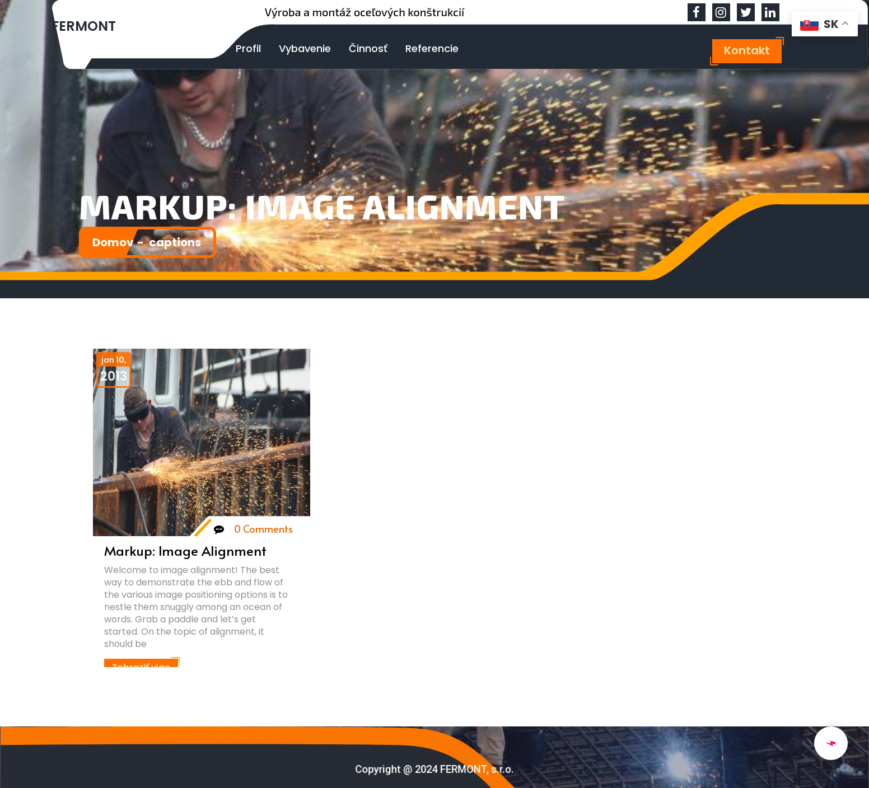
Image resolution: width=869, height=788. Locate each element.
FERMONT (84, 26)
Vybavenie (305, 48)
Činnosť (368, 48)
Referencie (432, 48)
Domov (121, 242)
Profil (248, 48)
